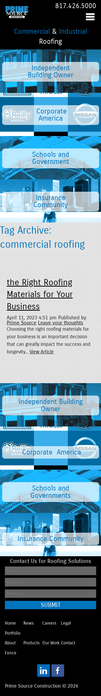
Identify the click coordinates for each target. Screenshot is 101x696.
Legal (66, 623)
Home (10, 623)
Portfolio (12, 633)
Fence (10, 652)
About (10, 642)
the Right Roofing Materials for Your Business (40, 294)
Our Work (51, 642)
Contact (68, 642)
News (28, 623)
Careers (49, 623)
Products (31, 642)
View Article (42, 352)
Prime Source (21, 323)
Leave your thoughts (60, 323)
